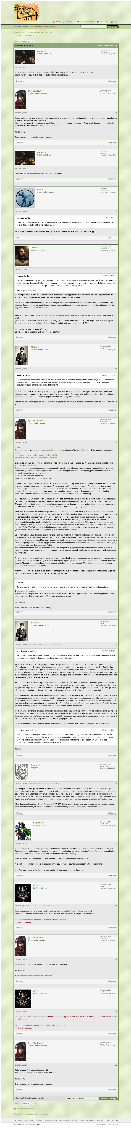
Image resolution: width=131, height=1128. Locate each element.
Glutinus (37, 823)
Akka (33, 248)
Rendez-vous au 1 (20, 33)
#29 (116, 1065)
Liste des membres (87, 22)
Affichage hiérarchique (107, 45)
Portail (58, 22)
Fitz (39, 189)
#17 (116, 113)
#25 (116, 843)
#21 (116, 369)
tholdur (58, 783)
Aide (115, 22)
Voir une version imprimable (26, 1108)
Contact (31, 1120)
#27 (116, 959)
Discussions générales (35, 33)
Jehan (34, 347)
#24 (116, 783)
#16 (116, 67)
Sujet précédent (23, 1098)
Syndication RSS (112, 1120)
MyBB (20, 1124)
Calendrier (104, 22)
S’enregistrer (49, 27)
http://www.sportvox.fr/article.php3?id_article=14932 (36, 455)
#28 (116, 1011)
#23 (116, 644)
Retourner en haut (50, 1120)
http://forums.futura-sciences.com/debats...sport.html (36, 458)
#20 (116, 269)
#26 (116, 906)
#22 (116, 442)
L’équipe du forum (20, 1120)
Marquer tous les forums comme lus (91, 1120)
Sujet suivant (37, 1098)
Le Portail (39, 1120)
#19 (116, 211)
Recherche (70, 22)
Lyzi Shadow (34, 91)
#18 (116, 168)
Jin (34, 885)
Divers (47, 33)
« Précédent (26, 41)
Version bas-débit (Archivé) (68, 1120)
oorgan (40, 51)
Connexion (38, 27)
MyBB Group (36, 1124)
